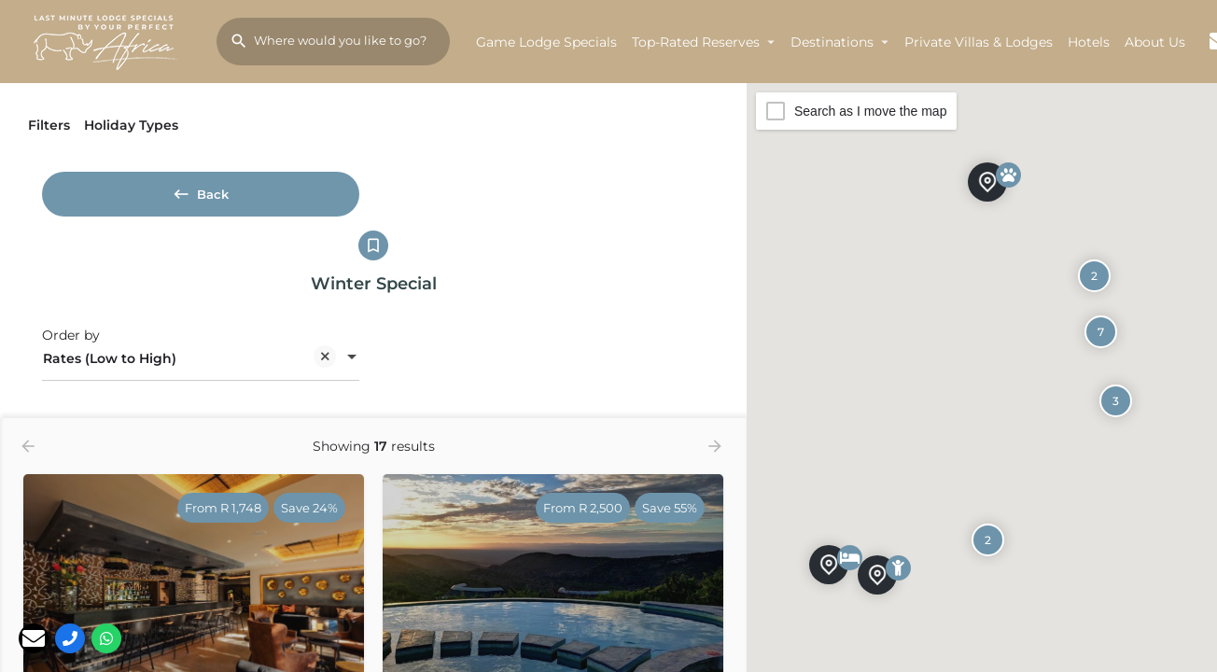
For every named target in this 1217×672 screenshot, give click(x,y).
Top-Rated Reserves (696, 42)
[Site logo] (108, 40)
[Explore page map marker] (987, 181)
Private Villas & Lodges (978, 42)
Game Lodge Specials (546, 42)
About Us (1155, 42)
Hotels (1089, 42)
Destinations (832, 42)
